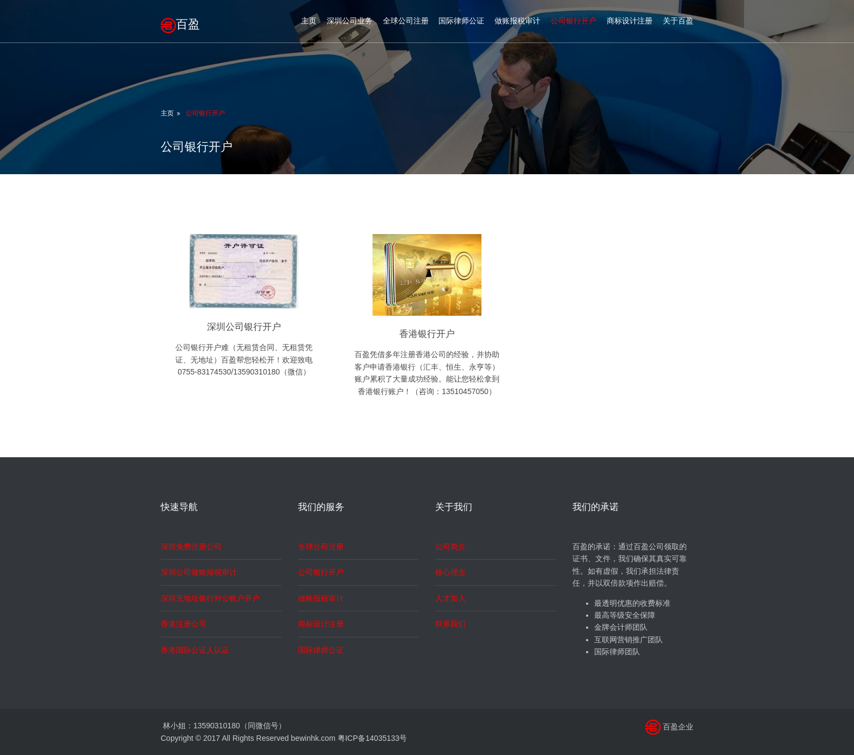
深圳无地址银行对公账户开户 (210, 598)
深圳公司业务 (350, 20)
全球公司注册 (406, 20)
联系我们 (450, 623)
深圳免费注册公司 (191, 546)
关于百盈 (678, 20)
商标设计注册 (629, 20)
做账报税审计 (517, 20)
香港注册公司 (183, 623)
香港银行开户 (427, 334)
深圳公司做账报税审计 (199, 572)
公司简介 (450, 546)
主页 (308, 20)
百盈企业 (678, 726)
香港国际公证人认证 (195, 650)
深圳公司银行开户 (244, 327)
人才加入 (450, 598)
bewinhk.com (313, 738)
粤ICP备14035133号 (372, 738)
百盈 (180, 24)
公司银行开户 (573, 20)
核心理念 (450, 572)
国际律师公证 (461, 20)
